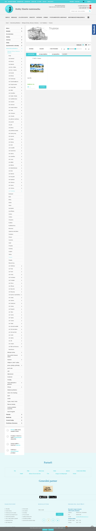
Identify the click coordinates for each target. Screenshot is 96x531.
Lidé (8, 371)
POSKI (74, 473)
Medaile (8, 31)
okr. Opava (11, 185)
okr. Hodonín (11, 101)
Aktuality (8, 508)
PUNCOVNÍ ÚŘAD (81, 471)
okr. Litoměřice (12, 156)
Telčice (10, 254)
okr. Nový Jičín (12, 176)
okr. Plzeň (11, 271)
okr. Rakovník (12, 289)
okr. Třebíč (11, 323)
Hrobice (10, 214)
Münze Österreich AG (35, 473)
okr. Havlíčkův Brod (13, 99)
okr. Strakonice (12, 303)
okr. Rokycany (12, 291)
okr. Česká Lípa (12, 78)
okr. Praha (11, 274)
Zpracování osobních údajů (29, 520)
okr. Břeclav (11, 75)
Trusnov (10, 257)
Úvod (7, 23)
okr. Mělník (11, 162)
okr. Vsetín (11, 335)
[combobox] (89, 44)
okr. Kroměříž (11, 147)
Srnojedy (11, 245)
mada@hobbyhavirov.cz (83, 5)
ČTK (48, 473)
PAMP (21, 473)
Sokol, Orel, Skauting (12, 392)
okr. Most (11, 171)
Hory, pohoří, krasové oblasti (12, 356)
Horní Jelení (11, 208)
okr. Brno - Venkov (13, 70)
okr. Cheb (11, 110)
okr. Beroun (11, 61)
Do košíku (42, 86)
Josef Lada (9, 368)
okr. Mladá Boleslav (13, 168)
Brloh (10, 196)
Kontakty (25, 512)
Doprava (9, 359)
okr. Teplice (11, 317)
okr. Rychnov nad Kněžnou (14, 294)
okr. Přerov (11, 283)
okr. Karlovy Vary (12, 133)
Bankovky (8, 417)
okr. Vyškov (11, 338)
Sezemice (11, 240)
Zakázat (51, 529)
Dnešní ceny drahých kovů (11, 514)
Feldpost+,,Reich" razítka (13, 362)
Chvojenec (11, 219)
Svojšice (10, 251)
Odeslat (60, 514)
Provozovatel (26, 514)
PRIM (54, 471)
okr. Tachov (11, 315)
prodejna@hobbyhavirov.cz (82, 516)
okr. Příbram (11, 286)
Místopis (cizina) (11, 352)
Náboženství (10, 374)
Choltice (10, 217)
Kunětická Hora (12, 225)
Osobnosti (9, 377)
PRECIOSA (41, 471)
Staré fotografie (11, 411)
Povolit (45, 529)
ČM (15, 471)
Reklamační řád (9, 520)
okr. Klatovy (11, 142)
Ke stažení (25, 510)
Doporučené (31, 54)
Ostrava (8, 39)
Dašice (10, 202)
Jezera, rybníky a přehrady (13, 365)
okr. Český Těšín (12, 87)
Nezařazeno (11, 349)
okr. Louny (11, 159)
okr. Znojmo (11, 343)
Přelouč (10, 237)
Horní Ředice (11, 211)
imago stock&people (61, 473)
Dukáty (8, 37)
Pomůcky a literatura (11, 423)
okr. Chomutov (12, 113)
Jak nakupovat (9, 522)
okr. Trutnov (11, 320)
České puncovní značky (11, 512)
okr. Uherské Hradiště (13, 326)
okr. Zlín (10, 340)
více (64, 528)
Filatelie (8, 414)
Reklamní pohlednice (12, 390)
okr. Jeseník (11, 122)
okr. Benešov (11, 58)
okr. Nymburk (11, 179)
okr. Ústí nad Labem (13, 329)
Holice (10, 205)
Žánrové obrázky (11, 404)
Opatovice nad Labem (13, 231)
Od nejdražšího (55, 54)
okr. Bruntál (11, 73)
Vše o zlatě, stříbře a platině (12, 518)
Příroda (9, 387)
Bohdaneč (11, 194)
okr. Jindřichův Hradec (13, 130)
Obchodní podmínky (10, 516)
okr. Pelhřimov (12, 266)
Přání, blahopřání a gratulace (11, 383)
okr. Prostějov (12, 280)
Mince (7, 28)
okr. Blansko (11, 64)
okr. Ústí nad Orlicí (13, 332)
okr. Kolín (11, 145)
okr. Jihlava (11, 127)
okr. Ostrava (11, 188)
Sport (8, 395)
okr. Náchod (11, 173)
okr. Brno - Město (12, 67)
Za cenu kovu (9, 34)
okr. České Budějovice (13, 81)
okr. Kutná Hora (12, 150)
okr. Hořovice (11, 104)
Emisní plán (25, 508)
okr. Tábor (11, 312)
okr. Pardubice (43, 23)
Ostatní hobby (10, 420)
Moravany (11, 228)
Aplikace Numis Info (27, 516)
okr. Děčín (11, 90)
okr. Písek (11, 268)
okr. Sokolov (11, 300)
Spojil (10, 243)
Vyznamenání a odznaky (12, 45)
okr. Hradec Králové (13, 107)
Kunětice (10, 222)
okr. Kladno (11, 139)
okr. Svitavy (11, 306)
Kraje (10, 55)
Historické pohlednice (15, 23)
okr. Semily (11, 297)
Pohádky (9, 379)
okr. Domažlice (12, 93)
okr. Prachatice (12, 277)
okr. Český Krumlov (13, 84)
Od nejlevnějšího (43, 54)
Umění (8, 398)
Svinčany (11, 248)
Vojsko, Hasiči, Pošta (12, 401)
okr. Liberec (11, 153)
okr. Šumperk (11, 309)
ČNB (28, 471)
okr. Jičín (10, 124)
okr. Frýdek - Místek (13, 96)
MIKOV (68, 471)
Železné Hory (11, 263)
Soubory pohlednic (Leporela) (11, 408)
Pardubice (11, 234)
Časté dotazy (9, 510)
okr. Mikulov (11, 165)
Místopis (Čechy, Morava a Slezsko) (30, 23)
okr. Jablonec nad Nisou (14, 119)
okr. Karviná (11, 136)
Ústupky (10, 260)
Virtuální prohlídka (27, 518)
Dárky (7, 42)
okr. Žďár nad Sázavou (14, 346)
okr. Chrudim (11, 116)
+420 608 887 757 (84, 8)
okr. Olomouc (11, 182)
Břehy (10, 199)
